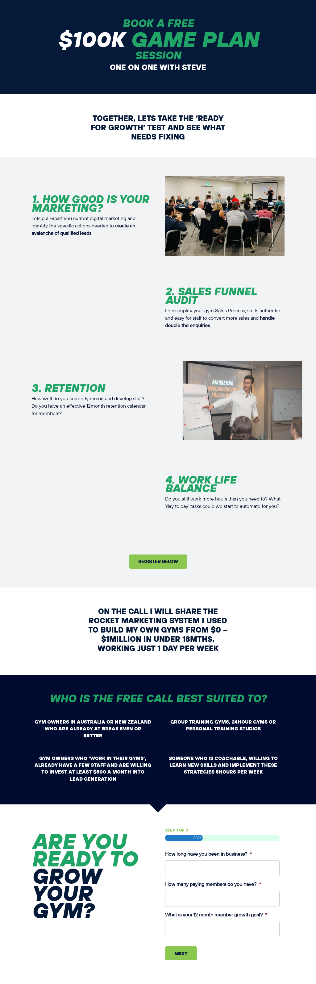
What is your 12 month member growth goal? (216, 915)
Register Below (158, 561)
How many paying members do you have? (213, 884)
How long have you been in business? (208, 854)
